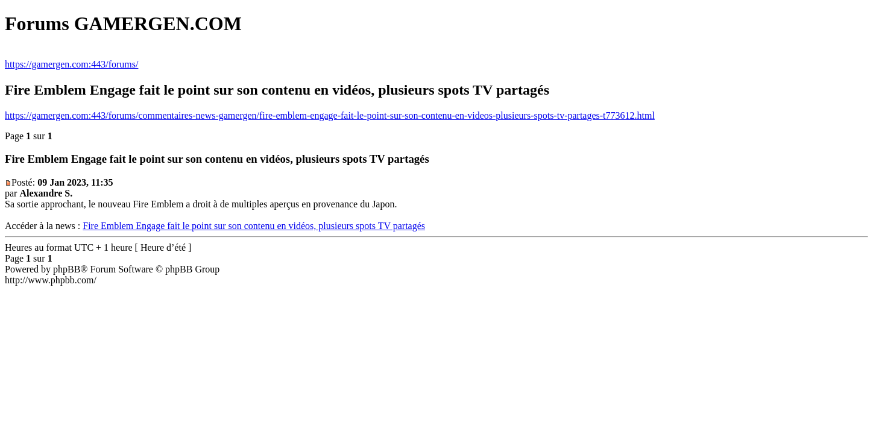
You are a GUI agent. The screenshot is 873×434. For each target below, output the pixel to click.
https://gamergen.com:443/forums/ (71, 64)
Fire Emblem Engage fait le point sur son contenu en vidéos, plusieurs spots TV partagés (254, 226)
